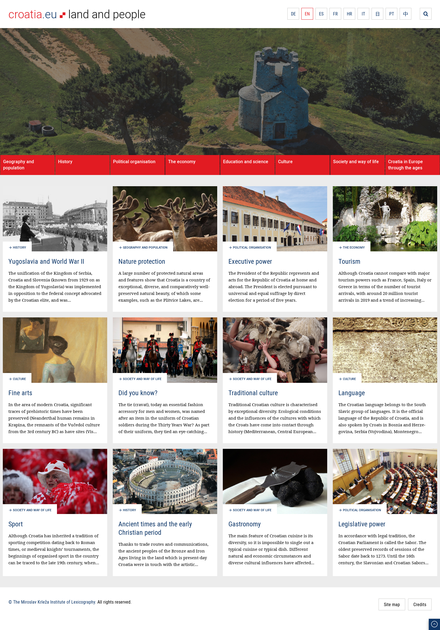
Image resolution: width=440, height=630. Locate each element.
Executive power (250, 261)
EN (307, 14)
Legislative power (361, 523)
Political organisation (134, 161)
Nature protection (141, 261)
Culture (285, 161)
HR (349, 14)
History (65, 161)
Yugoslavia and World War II (46, 261)
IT (363, 14)
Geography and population (18, 164)
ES (321, 14)
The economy (182, 161)
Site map (392, 604)
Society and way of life (356, 161)
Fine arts (20, 392)
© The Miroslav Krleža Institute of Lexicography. (52, 602)
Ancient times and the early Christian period (155, 528)
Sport (15, 523)
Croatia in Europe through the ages (405, 164)
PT (391, 14)
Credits (419, 604)
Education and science (245, 161)
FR (335, 14)
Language (351, 392)
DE (293, 14)
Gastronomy (244, 523)
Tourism (349, 261)
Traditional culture (253, 392)
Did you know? (137, 392)
